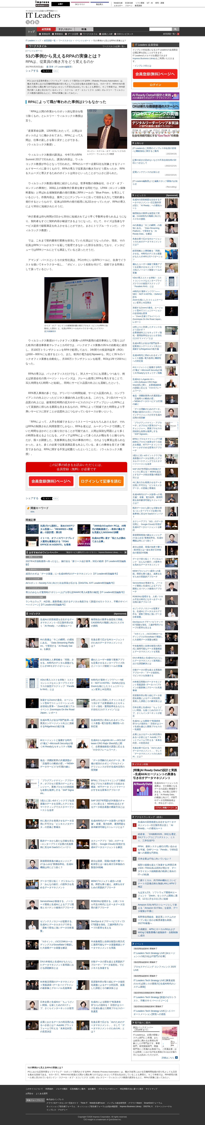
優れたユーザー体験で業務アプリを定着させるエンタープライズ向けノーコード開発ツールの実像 (108, 662)
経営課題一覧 (50, 40)
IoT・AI (150, 3)
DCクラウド (80, 4)
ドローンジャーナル (163, 1106)
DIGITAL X (148, 1106)
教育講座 (138, 6)
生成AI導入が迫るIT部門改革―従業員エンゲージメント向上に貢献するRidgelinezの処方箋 (57, 723)
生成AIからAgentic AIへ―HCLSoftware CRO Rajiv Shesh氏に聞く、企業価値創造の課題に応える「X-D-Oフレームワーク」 (147, 385)
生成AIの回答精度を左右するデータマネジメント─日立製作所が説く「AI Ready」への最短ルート (57, 622)
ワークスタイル (90, 34)
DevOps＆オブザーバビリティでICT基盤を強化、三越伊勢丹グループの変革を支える (108, 924)
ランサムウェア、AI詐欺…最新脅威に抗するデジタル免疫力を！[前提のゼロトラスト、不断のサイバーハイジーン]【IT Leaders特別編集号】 (76, 603)
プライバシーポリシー (108, 1089)
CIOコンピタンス (125, 34)
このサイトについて (34, 1089)
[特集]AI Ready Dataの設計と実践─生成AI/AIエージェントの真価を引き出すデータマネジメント (155, 774)
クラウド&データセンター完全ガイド (62, 1103)
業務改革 (46, 34)
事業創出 (59, 34)
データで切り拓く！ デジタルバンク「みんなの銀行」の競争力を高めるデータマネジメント (57, 884)
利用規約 (49, 1089)
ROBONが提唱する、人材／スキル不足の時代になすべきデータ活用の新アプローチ (108, 904)
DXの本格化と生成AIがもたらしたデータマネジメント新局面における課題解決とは (57, 964)
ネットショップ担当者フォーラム (60, 1106)
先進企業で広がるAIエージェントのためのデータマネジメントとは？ (108, 642)
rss (37, 22)
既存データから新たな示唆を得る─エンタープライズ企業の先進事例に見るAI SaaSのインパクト (57, 844)
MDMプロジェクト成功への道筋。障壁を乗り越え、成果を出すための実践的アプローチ (108, 884)
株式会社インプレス (55, 1099)
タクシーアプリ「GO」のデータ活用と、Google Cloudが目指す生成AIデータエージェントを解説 (108, 844)
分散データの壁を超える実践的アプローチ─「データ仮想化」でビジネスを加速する (108, 964)
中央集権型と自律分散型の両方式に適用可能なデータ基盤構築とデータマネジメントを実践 (108, 944)
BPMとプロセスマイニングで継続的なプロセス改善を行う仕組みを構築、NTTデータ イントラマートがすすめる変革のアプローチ (147, 445)
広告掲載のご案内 (77, 1089)
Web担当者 (118, 3)
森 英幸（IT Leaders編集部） (60, 66)
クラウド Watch (135, 1103)
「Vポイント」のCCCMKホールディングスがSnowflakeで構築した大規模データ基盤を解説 (56, 944)
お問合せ (29, 1093)
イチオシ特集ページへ (165, 808)
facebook (32, 22)
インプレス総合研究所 (116, 1103)
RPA (32, 512)
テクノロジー (65, 29)
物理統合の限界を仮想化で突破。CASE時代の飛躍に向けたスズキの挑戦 (108, 622)
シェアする (32, 70)
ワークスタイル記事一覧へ (114, 46)
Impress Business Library (144, 58)
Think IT (84, 1103)
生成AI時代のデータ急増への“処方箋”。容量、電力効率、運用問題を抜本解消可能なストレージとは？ (108, 823)
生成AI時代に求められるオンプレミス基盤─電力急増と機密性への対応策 (108, 723)
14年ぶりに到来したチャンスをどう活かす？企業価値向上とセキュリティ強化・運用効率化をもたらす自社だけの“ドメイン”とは (147, 333)
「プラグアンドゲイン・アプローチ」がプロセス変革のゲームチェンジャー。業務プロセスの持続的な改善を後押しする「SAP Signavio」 (57, 787)
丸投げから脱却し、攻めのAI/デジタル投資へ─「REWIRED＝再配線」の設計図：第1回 (57, 528)
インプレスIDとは (143, 66)
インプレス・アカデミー (57, 1110)
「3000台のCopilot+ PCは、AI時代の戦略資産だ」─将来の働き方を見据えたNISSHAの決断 (109, 528)
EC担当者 (129, 3)
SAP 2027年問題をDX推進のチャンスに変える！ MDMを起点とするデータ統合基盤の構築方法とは (108, 803)
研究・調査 (159, 3)
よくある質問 (41, 1093)
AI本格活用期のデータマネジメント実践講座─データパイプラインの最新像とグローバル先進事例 (57, 984)
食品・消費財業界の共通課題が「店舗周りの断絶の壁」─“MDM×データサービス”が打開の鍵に (57, 763)
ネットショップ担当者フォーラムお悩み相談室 (97, 1106)
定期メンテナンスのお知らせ (146, 172)
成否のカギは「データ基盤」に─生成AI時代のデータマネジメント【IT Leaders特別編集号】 (72, 573)
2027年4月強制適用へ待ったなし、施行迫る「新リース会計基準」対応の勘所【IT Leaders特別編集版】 (76, 563)
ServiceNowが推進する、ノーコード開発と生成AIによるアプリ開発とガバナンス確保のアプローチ (57, 904)
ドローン (128, 6)
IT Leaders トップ (33, 40)
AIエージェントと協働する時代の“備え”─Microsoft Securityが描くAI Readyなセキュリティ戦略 (56, 743)
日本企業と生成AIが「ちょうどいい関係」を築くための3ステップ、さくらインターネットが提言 (57, 1005)
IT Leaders (43, 15)
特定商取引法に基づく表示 (131, 1089)
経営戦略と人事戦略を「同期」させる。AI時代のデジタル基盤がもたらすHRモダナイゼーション (57, 662)
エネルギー (118, 6)
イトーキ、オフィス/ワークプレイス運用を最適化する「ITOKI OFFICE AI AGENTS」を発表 (57, 541)
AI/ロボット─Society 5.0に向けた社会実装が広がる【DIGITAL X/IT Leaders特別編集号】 (70, 583)
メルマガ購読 (61, 1089)
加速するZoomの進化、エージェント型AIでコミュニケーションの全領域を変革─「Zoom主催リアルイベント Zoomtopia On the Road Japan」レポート (57, 706)
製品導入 (99, 4)
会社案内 (92, 1089)
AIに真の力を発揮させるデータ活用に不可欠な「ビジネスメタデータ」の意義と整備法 (57, 823)
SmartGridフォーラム (153, 1103)
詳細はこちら (168, 1057)
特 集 (84, 29)
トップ (31, 31)
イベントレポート (82, 40)
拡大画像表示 (50, 331)
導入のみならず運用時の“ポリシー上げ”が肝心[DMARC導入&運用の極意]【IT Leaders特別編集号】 (76, 592)
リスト (55, 71)
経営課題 (46, 29)
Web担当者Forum (97, 1103)
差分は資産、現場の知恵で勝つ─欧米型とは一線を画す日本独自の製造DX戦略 (108, 864)
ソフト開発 (139, 3)
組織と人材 (107, 34)
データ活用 (73, 34)
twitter (28, 22)
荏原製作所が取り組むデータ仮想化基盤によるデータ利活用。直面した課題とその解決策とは (108, 984)
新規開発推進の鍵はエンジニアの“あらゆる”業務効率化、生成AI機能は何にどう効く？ (56, 864)
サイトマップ (151, 1089)
